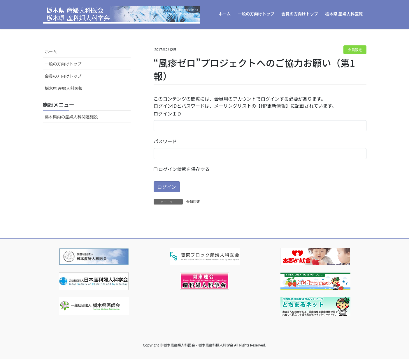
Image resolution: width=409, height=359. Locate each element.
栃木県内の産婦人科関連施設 (71, 117)
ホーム (51, 51)
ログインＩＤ (168, 113)
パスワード (165, 141)
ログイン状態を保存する (182, 169)
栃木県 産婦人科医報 (63, 88)
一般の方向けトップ (63, 64)
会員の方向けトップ (63, 76)
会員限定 (355, 49)
